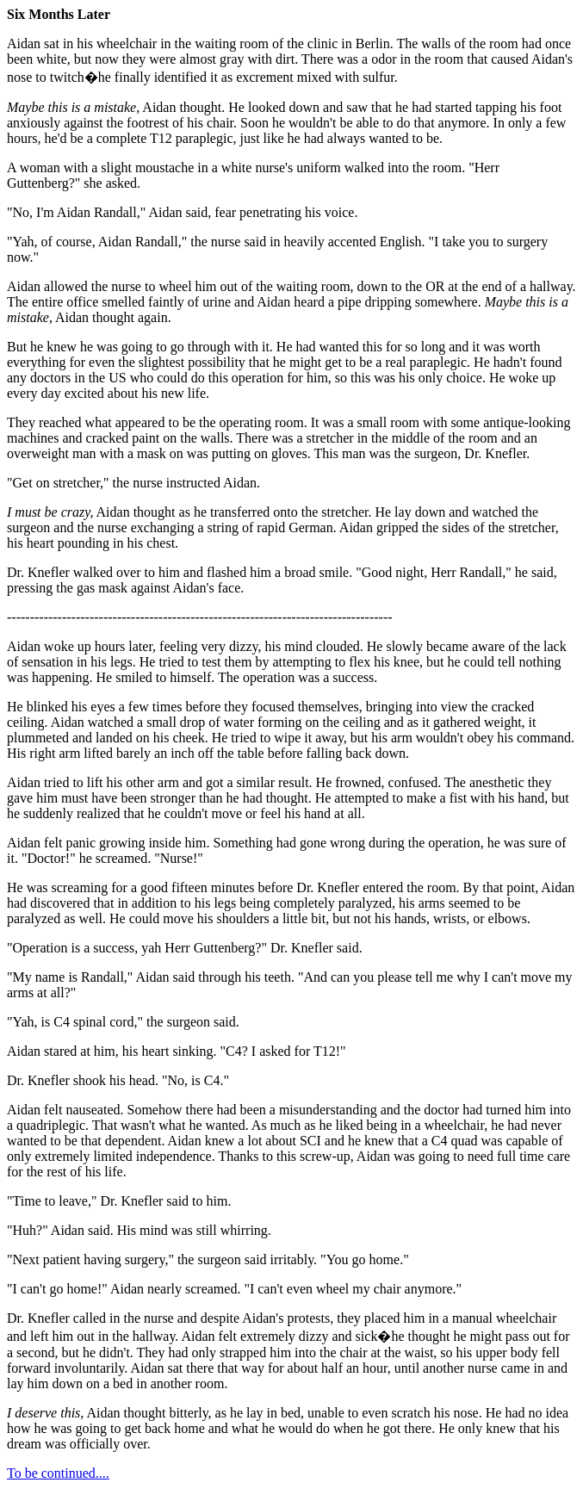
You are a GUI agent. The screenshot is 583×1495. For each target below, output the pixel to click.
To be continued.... (58, 1473)
